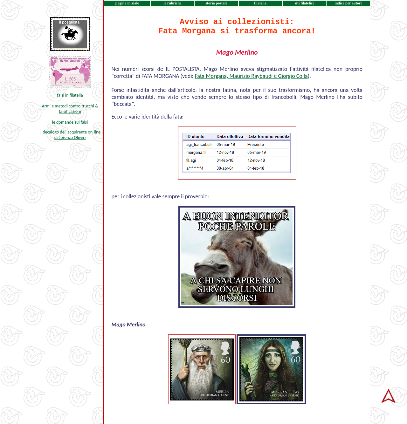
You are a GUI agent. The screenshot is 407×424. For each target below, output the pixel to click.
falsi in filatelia (70, 95)
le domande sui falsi (70, 122)
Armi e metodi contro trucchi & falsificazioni (70, 108)
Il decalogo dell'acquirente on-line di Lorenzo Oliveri (69, 134)
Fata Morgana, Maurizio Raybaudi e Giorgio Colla (251, 75)
